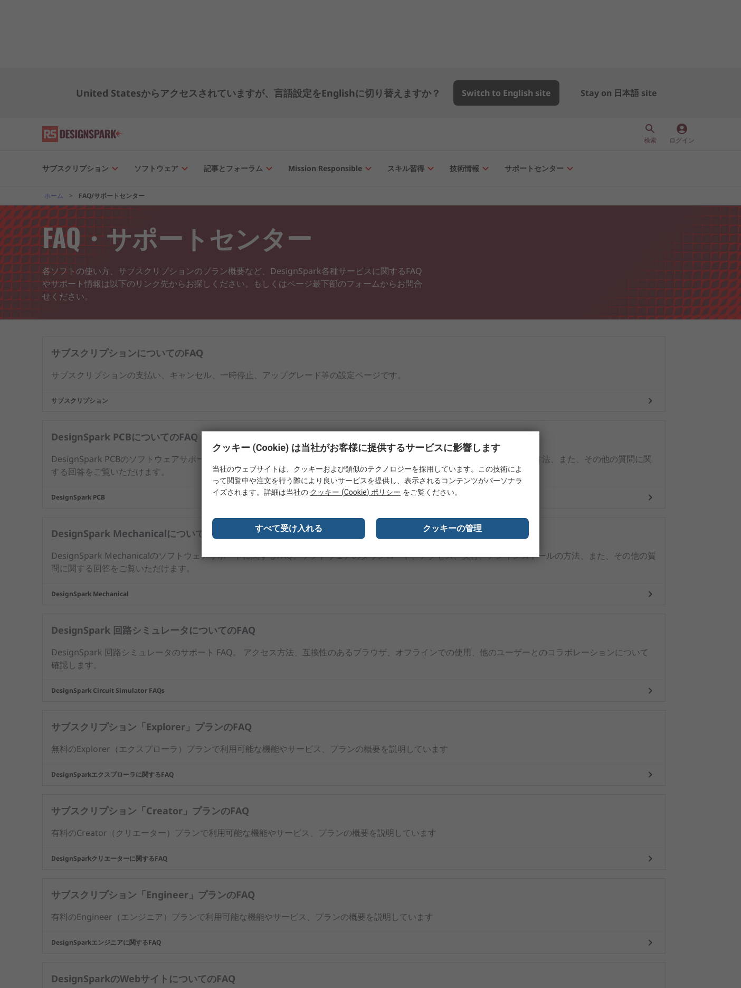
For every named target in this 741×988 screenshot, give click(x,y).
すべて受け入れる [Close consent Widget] (288, 532)
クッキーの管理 (452, 532)
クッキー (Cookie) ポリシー (355, 496)
